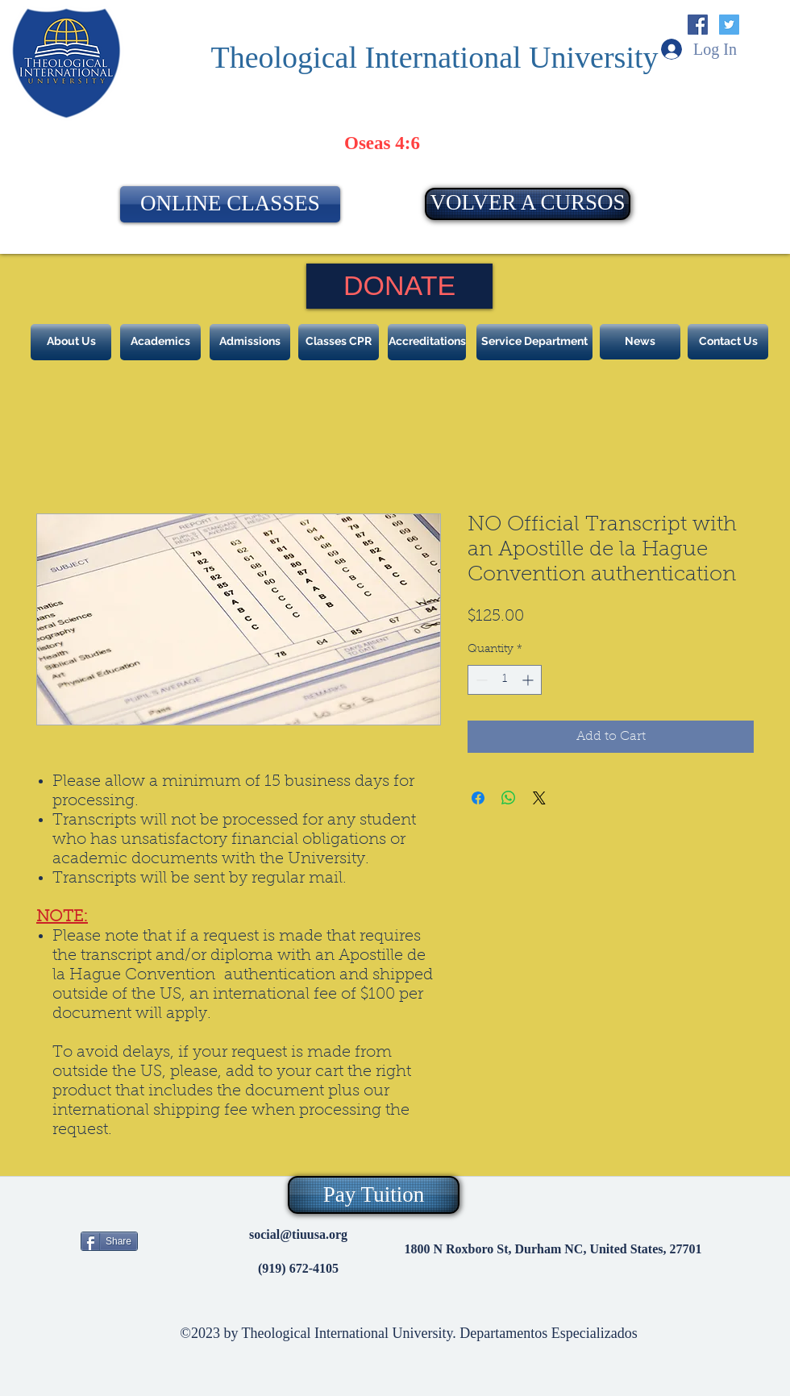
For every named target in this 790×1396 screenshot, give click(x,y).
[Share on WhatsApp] (508, 798)
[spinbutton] (504, 680)
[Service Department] (534, 342)
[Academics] (160, 342)
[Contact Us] (728, 341)
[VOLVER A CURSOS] (527, 204)
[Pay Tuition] (373, 1195)
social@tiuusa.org (298, 1234)
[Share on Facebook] (478, 798)
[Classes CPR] (338, 342)
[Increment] (529, 680)
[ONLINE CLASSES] (230, 204)
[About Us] (71, 342)
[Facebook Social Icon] (698, 25)
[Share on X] (539, 798)
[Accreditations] (427, 342)
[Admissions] (250, 342)
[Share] (109, 1241)
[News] (640, 341)
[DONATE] (399, 286)
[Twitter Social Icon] (729, 25)
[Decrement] (480, 680)
